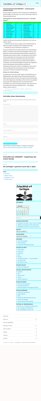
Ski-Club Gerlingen (23, 241)
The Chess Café (21, 260)
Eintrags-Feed (8, 175)
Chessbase (20, 253)
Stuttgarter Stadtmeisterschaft (26, 244)
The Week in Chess (22, 262)
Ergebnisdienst (22, 294)
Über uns (5, 319)
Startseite (5, 316)
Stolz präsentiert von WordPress (28, 342)
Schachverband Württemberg (25, 301)
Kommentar (6, 104)
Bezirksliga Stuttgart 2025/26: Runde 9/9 (28, 226)
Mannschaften (7, 328)
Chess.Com (20, 251)
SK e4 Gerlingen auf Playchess (25, 308)
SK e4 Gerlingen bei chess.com (26, 309)
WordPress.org (8, 179)
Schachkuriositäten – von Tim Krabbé (28, 258)
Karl (19, 273)
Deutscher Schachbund (24, 292)
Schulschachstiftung (23, 285)
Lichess (20, 256)
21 (22, 213)
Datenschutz (18, 342)
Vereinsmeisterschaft (7, 90)
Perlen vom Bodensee (23, 267)
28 (22, 214)
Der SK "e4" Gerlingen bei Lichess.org (27, 306)
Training (5, 335)
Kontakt (5, 338)
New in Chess (21, 275)
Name (5, 123)
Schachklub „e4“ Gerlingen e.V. (14, 4)
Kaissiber (20, 271)
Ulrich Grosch (8, 89)
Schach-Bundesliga (23, 299)
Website (5, 136)
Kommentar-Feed (9, 177)
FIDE (19, 295)
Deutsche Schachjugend (24, 283)
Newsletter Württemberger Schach (27, 297)
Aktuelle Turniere (7, 325)
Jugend (5, 332)
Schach (19, 277)
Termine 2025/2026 (8, 322)
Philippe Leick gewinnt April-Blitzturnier (28, 224)
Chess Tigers (21, 249)
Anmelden (7, 173)
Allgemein (22, 89)
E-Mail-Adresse (7, 130)
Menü (37, 3)
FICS (19, 255)
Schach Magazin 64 (23, 279)
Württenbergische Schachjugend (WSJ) (28, 287)
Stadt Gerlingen (22, 242)
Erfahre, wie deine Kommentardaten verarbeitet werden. (18, 147)
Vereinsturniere (28, 89)
